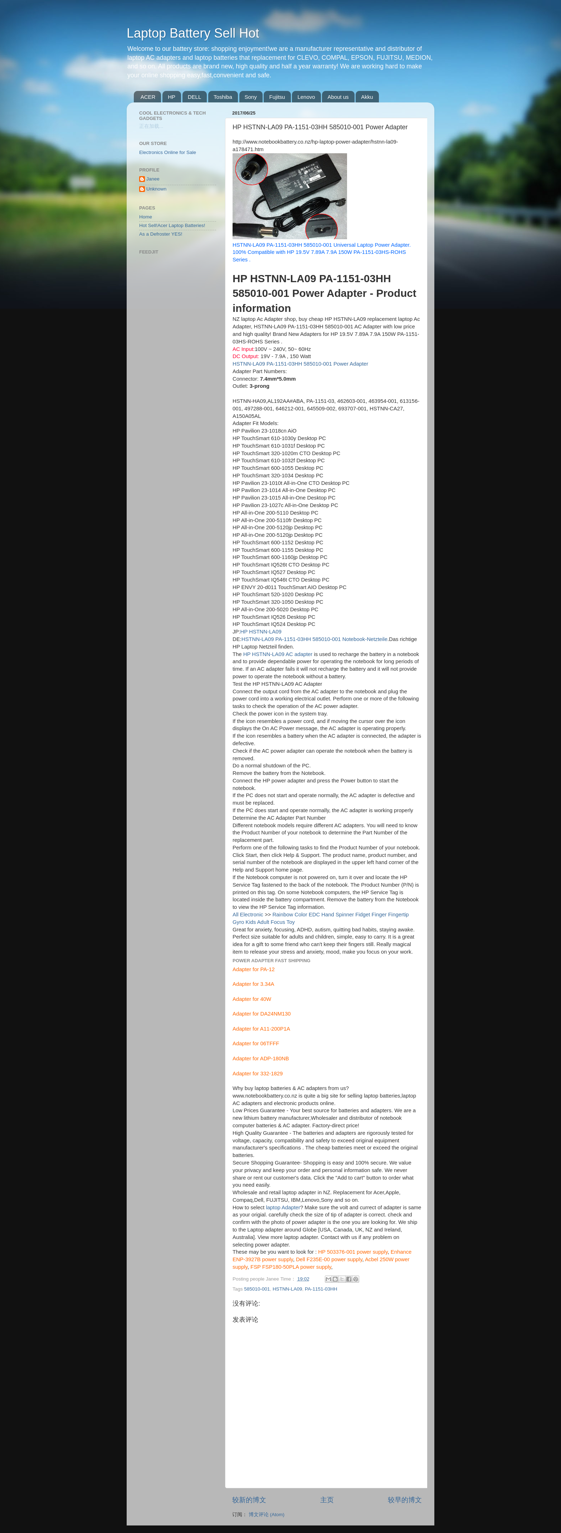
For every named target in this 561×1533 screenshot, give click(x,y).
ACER (148, 97)
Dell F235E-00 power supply (329, 1259)
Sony (251, 97)
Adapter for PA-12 (254, 969)
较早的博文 (405, 1500)
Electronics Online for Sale (167, 152)
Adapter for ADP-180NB (261, 1058)
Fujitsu (277, 97)
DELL (194, 97)
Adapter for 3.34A (253, 984)
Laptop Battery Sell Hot (193, 33)
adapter (353, 1215)
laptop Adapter (283, 1207)
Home (145, 217)
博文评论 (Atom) (266, 1514)
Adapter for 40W (252, 999)
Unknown (156, 189)
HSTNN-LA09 (287, 1289)
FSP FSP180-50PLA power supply (290, 1267)
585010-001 (257, 1289)
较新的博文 (249, 1500)
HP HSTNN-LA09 (260, 632)
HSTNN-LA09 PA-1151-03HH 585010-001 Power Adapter (300, 364)
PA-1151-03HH (321, 1289)
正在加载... (151, 126)
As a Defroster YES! (160, 234)
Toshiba (223, 97)
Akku (367, 97)
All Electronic (248, 914)
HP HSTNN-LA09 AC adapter (278, 654)
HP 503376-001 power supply (352, 1252)
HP (171, 97)
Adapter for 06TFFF (256, 1043)
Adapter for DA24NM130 (262, 1014)
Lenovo (306, 97)
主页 (327, 1500)
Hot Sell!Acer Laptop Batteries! (172, 225)
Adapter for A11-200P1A (261, 1029)
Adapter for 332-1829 (258, 1073)
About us (337, 97)
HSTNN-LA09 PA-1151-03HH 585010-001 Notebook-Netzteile (314, 639)
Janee (153, 179)
